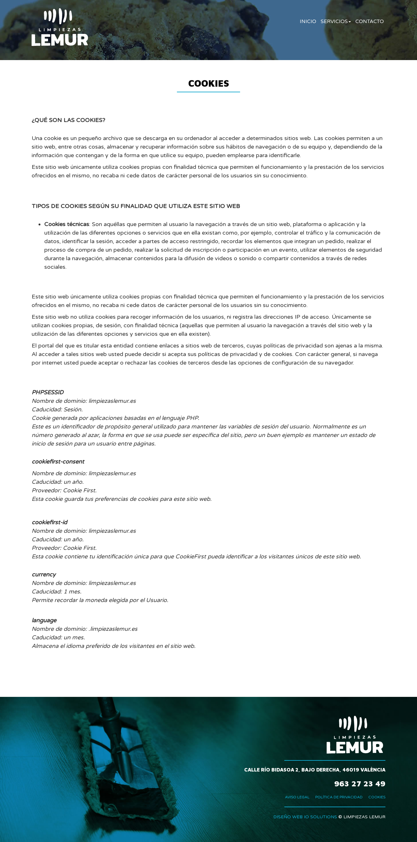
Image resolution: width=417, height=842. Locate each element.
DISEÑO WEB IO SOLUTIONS (305, 817)
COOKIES (376, 797)
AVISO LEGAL (297, 797)
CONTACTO (369, 21)
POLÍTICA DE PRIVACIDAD (339, 797)
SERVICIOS (336, 21)
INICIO (308, 21)
